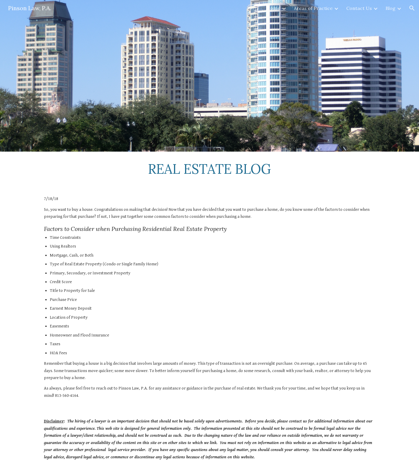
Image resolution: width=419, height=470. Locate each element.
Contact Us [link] (359, 8)
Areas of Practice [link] (313, 8)
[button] (412, 8)
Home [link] (273, 8)
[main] (209, 169)
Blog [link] (390, 8)
